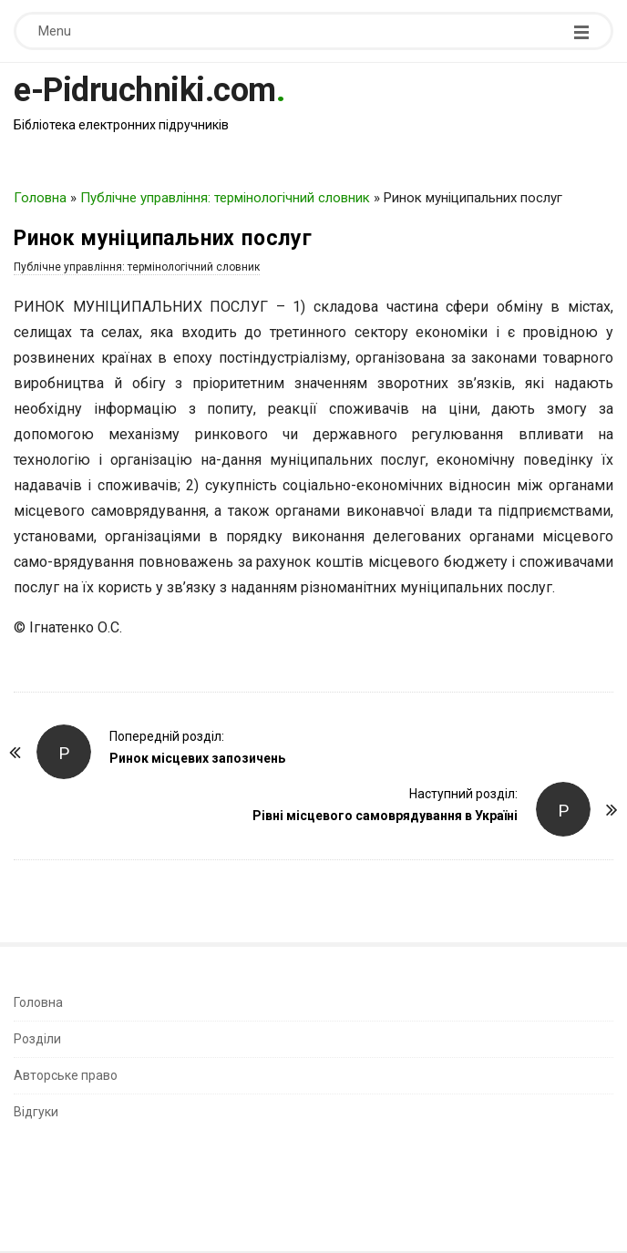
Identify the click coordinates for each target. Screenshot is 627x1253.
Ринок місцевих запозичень (197, 758)
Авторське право (66, 1075)
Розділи (37, 1039)
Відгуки (36, 1111)
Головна (40, 198)
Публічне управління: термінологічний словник (225, 198)
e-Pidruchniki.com (145, 90)
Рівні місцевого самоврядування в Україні (385, 815)
